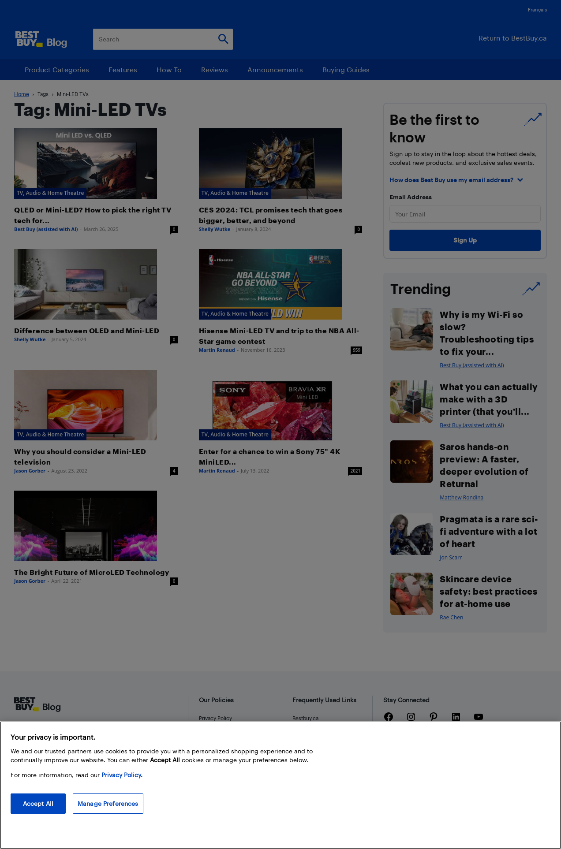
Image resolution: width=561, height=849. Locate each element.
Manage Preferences (108, 803)
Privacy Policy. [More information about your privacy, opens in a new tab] (121, 774)
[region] (280, 785)
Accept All (38, 803)
